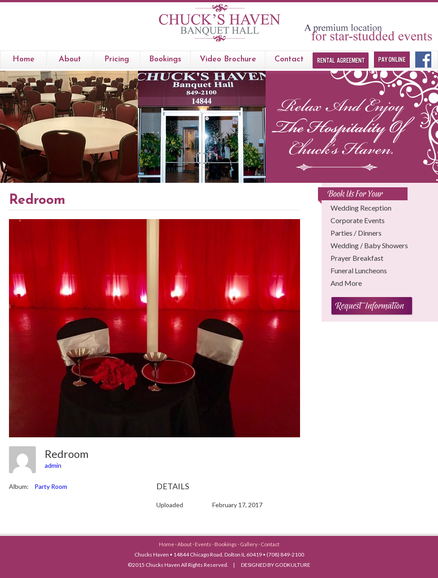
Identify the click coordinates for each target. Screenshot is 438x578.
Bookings (226, 544)
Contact (289, 59)
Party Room (50, 486)
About (70, 59)
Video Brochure (228, 59)
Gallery (249, 544)
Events (203, 544)
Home (23, 59)
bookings (165, 59)
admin (53, 465)
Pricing (116, 59)
